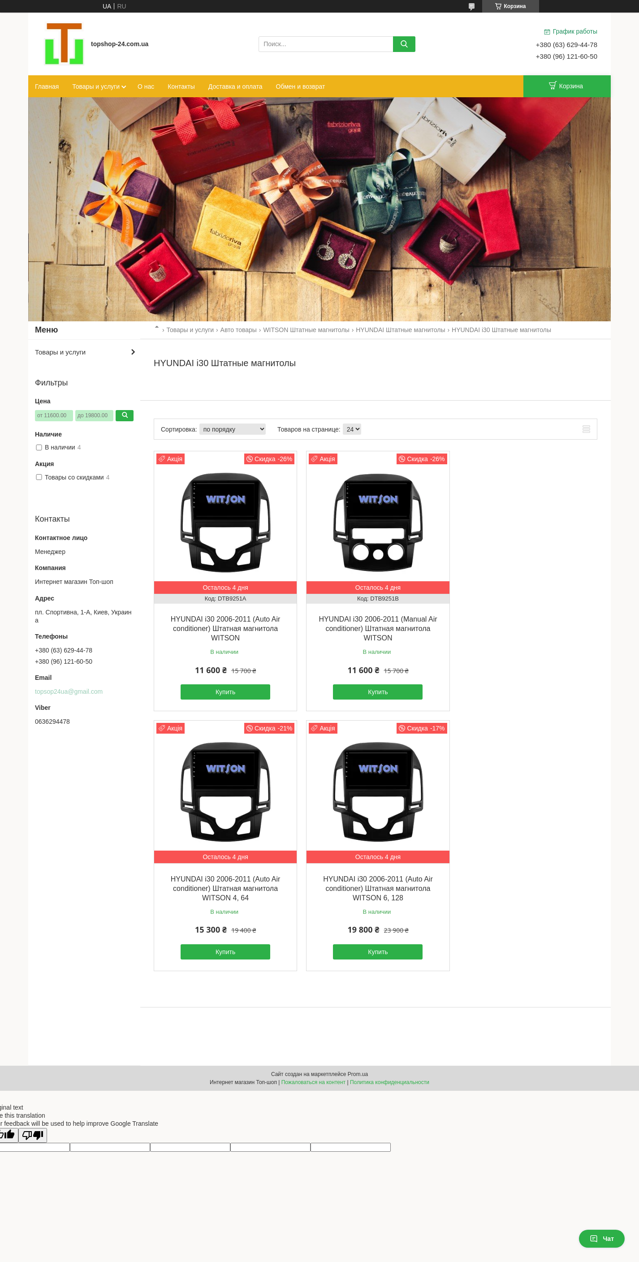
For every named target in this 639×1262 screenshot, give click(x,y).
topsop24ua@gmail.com (69, 691)
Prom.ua (358, 1071)
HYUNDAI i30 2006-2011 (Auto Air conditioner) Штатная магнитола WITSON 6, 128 (225, 885)
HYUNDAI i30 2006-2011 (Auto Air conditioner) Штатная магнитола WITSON (225, 627)
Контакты (181, 86)
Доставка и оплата (235, 86)
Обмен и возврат (300, 86)
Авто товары (238, 329)
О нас (146, 86)
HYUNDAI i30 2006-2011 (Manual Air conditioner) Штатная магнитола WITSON (375, 627)
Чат (602, 1239)
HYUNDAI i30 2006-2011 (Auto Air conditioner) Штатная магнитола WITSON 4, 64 (526, 617)
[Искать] (404, 44)
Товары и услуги (96, 86)
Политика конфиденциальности (389, 1079)
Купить (224, 690)
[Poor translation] (32, 1131)
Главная (47, 86)
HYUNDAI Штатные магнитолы (400, 329)
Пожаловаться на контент (313, 1079)
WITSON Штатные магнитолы (306, 329)
